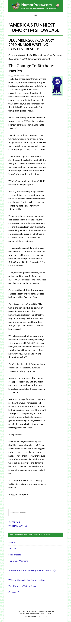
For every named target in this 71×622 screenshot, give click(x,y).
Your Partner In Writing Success (23, 586)
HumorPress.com (35, 6)
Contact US (13, 592)
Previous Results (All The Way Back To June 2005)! (32, 570)
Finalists (12, 548)
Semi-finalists (14, 554)
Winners (12, 542)
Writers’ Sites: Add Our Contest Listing (26, 580)
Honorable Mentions (18, 560)
